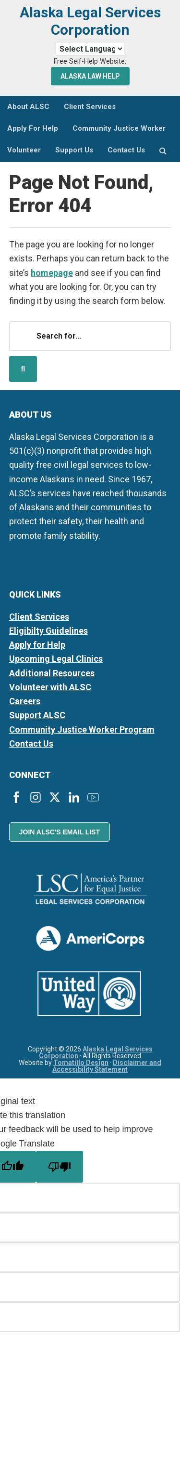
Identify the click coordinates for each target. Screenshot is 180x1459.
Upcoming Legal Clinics (56, 659)
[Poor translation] (59, 1167)
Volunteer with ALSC (50, 687)
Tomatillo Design (80, 1062)
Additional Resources (52, 673)
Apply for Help (37, 645)
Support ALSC (37, 715)
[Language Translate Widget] (90, 49)
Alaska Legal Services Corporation (90, 21)
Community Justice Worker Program (82, 729)
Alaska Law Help (90, 76)
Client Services (39, 617)
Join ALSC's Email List (59, 832)
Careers (24, 701)
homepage (52, 273)
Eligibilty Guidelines (48, 631)
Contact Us (31, 743)
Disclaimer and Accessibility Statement (106, 1066)
